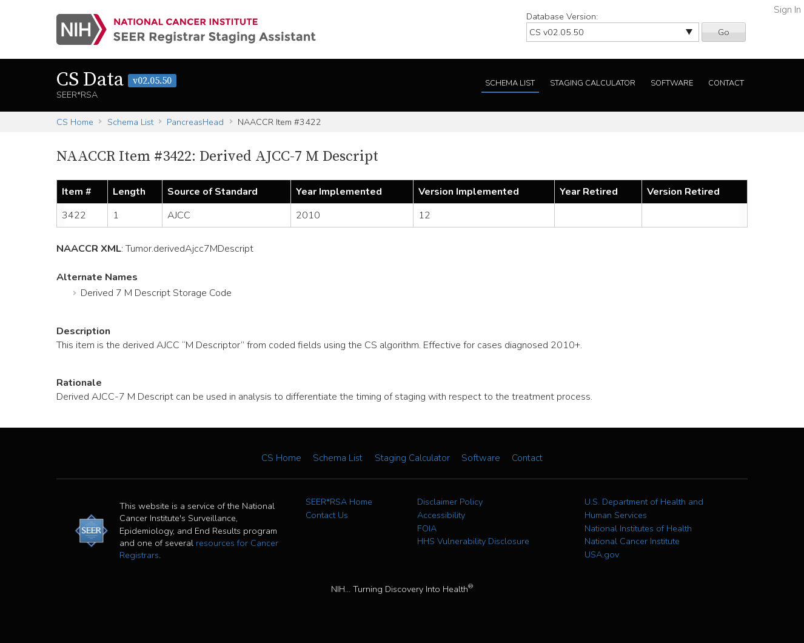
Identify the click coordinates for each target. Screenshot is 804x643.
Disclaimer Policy (450, 502)
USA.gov (602, 554)
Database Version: (562, 16)
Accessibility (441, 515)
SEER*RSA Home (339, 502)
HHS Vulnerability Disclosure (473, 541)
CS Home (74, 122)
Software (672, 83)
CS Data (116, 80)
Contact (726, 83)
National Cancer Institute (632, 541)
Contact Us (327, 515)
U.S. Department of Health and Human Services (644, 508)
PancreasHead (195, 122)
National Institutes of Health (638, 528)
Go (723, 32)
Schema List (510, 83)
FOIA (427, 528)
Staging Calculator (592, 83)
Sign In (787, 9)
